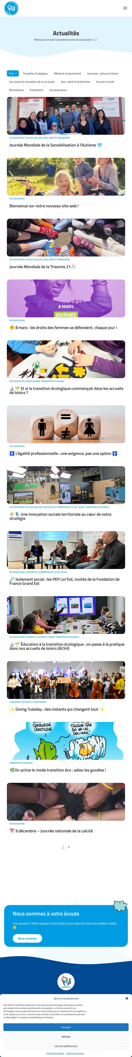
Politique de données (55, 1053)
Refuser (66, 1036)
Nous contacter (27, 938)
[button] (127, 998)
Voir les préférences (66, 1046)
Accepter (66, 1027)
